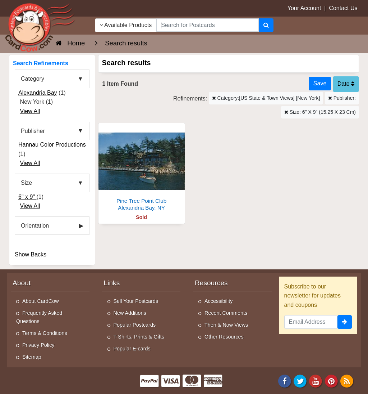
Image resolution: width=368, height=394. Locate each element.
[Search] (266, 25)
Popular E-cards (132, 349)
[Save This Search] (320, 83)
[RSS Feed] (346, 380)
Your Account (304, 8)
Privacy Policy (38, 345)
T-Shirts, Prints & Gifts (139, 337)
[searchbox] (207, 25)
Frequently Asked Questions (39, 317)
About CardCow (40, 301)
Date (345, 84)
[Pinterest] (331, 380)
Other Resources (224, 337)
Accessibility (218, 301)
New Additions (130, 313)
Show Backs (30, 254)
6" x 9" (27, 197)
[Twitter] (300, 380)
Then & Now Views (226, 325)
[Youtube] (315, 380)
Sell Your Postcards (136, 301)
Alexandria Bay (37, 93)
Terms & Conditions (44, 333)
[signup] (344, 322)
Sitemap (31, 357)
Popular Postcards (135, 325)
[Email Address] (311, 322)
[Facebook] (284, 380)
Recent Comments (225, 313)
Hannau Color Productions (52, 145)
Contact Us (343, 8)
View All (30, 111)
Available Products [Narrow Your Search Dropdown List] (126, 25)
